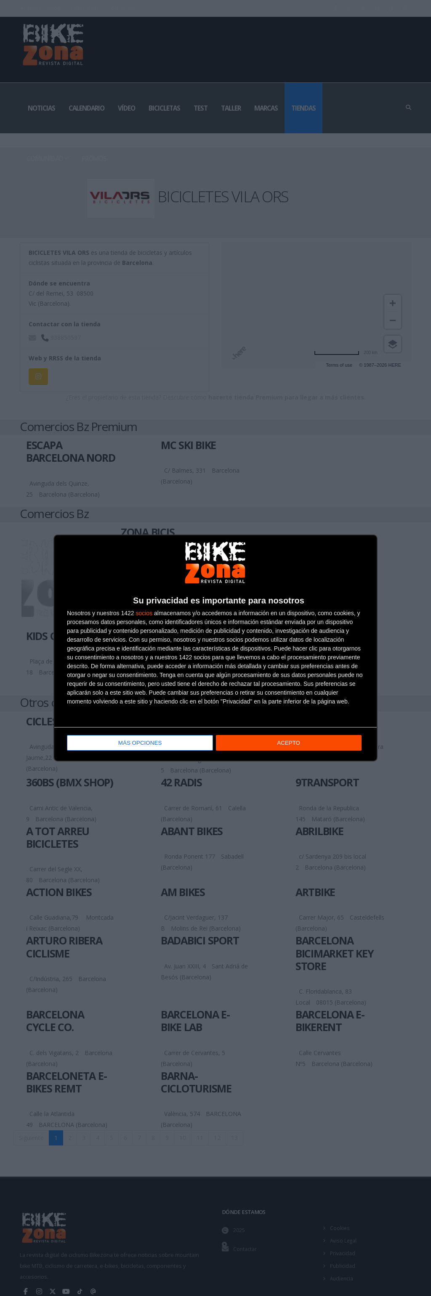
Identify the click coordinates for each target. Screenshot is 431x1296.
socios (144, 614)
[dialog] (215, 648)
